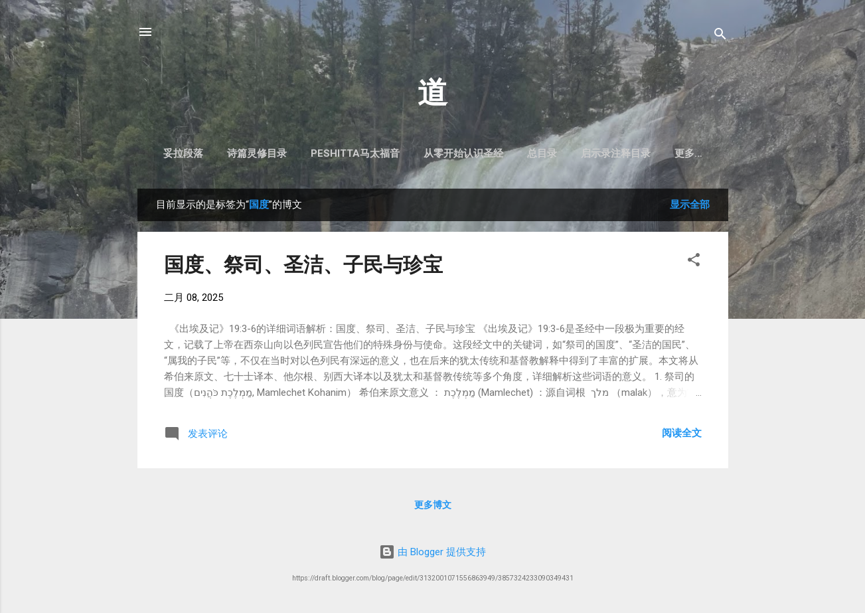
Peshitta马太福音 (381, 153)
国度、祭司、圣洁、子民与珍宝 (303, 267)
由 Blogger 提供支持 (432, 552)
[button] (694, 264)
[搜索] (720, 36)
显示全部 (690, 207)
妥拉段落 (209, 153)
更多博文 (432, 507)
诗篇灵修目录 (283, 153)
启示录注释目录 (641, 153)
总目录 (568, 153)
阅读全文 (682, 436)
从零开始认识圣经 (489, 153)
